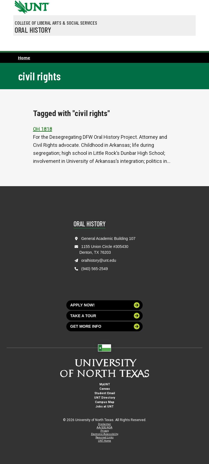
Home (24, 57)
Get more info (105, 326)
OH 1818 (42, 129)
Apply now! (105, 305)
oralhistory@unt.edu (98, 260)
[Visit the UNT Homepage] (41, 5)
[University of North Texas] (20, 6)
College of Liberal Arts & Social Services (56, 23)
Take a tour (105, 316)
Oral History (33, 29)
